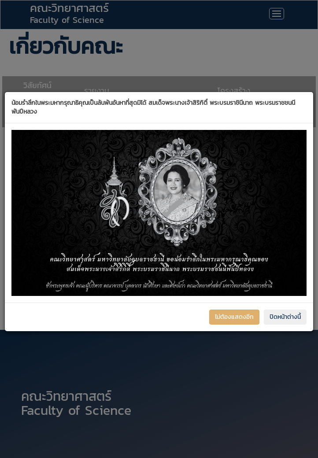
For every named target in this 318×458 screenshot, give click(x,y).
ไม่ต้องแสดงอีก (234, 316)
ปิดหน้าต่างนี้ (285, 316)
